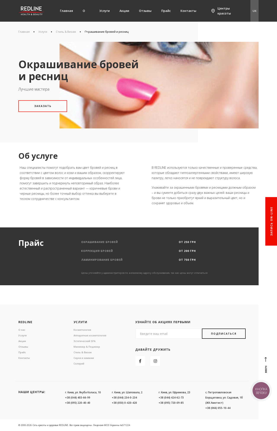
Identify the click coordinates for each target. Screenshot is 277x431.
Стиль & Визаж (83, 352)
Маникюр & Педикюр (87, 346)
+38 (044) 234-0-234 (124, 397)
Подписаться (224, 333)
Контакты (188, 11)
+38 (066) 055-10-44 (217, 408)
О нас (85, 21)
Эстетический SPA (84, 341)
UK (254, 11)
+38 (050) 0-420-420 (124, 403)
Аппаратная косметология (90, 335)
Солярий (79, 363)
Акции (124, 11)
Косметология (82, 329)
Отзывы (145, 11)
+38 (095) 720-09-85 (171, 403)
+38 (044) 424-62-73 (171, 397)
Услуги (104, 11)
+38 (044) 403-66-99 (77, 397)
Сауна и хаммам (84, 358)
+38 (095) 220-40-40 (77, 403)
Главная (66, 11)
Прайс (166, 11)
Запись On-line (271, 221)
